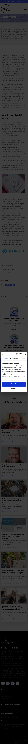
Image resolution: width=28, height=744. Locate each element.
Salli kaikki (14, 383)
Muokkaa (14, 388)
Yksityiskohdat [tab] (14, 358)
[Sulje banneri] (25, 354)
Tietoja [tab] (23, 358)
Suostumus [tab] (5, 358)
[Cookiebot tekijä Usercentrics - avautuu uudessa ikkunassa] (16, 354)
